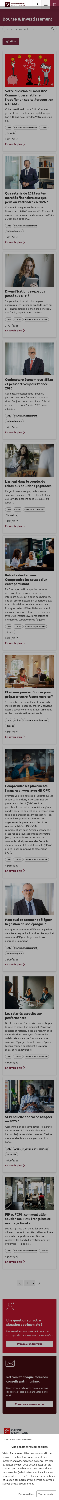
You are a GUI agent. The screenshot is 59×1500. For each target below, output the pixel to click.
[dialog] (29, 750)
